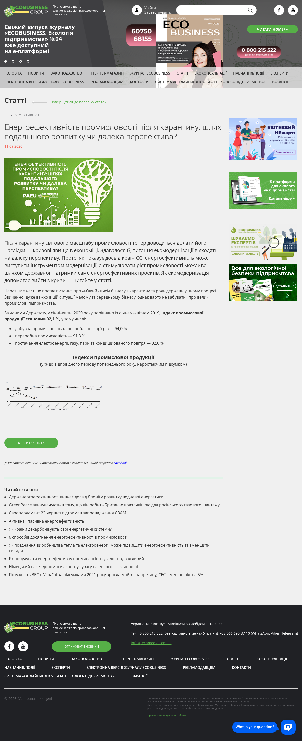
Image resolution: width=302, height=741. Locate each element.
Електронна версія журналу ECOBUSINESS (44, 81)
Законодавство (66, 73)
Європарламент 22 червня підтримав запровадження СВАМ (67, 513)
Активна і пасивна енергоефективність (46, 521)
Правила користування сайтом (166, 715)
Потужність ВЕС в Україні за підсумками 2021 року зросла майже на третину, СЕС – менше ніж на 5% (106, 574)
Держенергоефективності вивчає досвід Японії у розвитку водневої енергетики (86, 497)
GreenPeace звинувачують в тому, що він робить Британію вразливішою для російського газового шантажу (114, 505)
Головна (13, 73)
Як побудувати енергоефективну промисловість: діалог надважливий (76, 558)
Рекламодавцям (107, 81)
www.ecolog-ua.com (236, 701)
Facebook (120, 463)
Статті (182, 73)
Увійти (150, 7)
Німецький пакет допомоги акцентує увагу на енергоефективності (73, 566)
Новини (36, 73)
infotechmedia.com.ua (151, 642)
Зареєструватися (159, 12)
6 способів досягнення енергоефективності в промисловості (68, 537)
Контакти (139, 81)
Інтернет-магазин (106, 73)
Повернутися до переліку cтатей (78, 102)
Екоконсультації (210, 73)
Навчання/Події (248, 73)
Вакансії (280, 81)
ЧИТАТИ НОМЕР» (272, 29)
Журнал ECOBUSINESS (150, 73)
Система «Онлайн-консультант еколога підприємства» (210, 81)
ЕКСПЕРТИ (280, 73)
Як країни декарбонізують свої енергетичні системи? (60, 529)
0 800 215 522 (151, 633)
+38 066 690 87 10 (235, 633)
